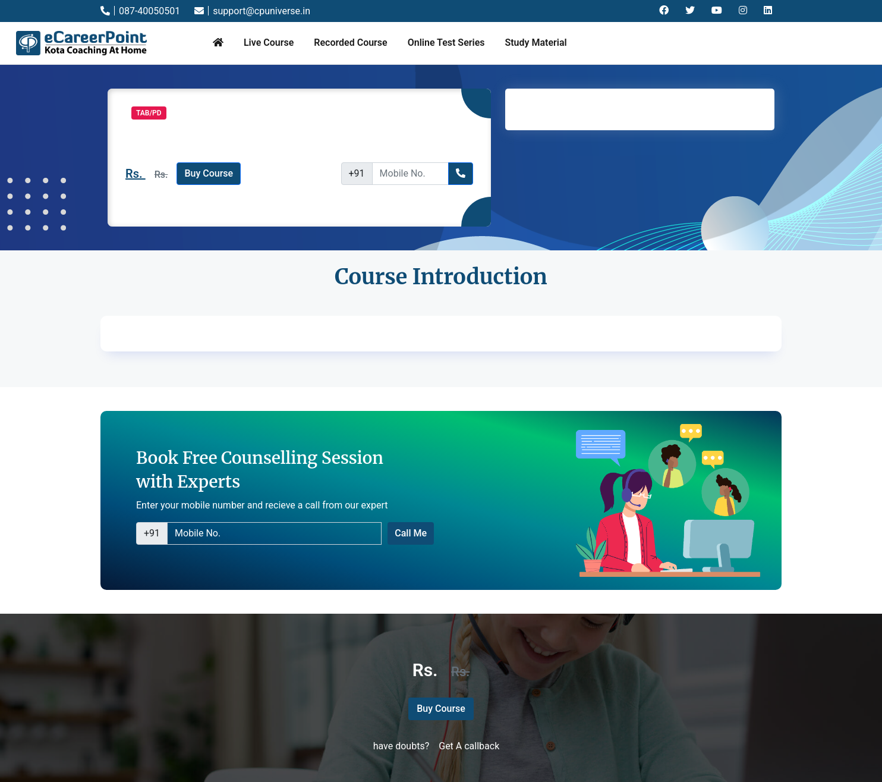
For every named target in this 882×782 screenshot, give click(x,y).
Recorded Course (350, 42)
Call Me (411, 533)
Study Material (535, 42)
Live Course (269, 42)
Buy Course (208, 173)
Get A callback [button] (469, 746)
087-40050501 (140, 11)
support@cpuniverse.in (252, 11)
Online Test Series (446, 42)
